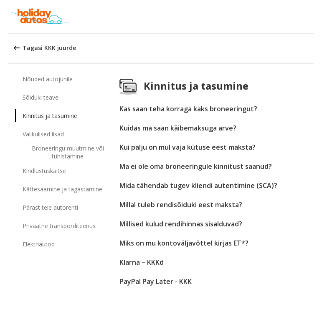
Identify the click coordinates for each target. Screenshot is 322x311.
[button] (313, 16)
